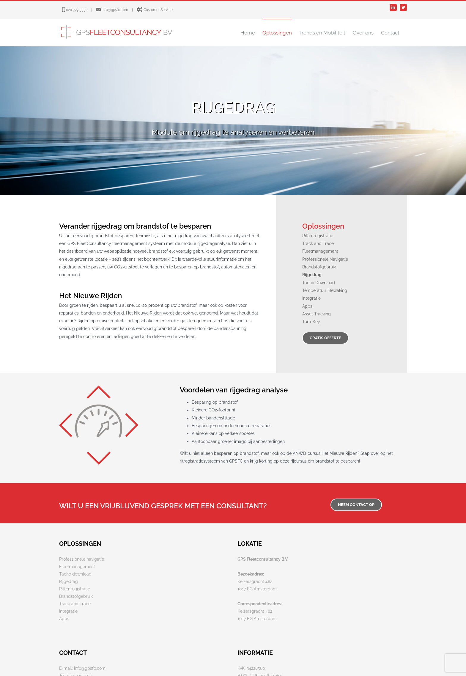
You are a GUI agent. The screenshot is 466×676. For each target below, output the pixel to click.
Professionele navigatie (81, 559)
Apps (307, 306)
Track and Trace (318, 243)
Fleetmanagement (320, 251)
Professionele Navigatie (325, 259)
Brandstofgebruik (319, 267)
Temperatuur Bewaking (324, 290)
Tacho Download (318, 282)
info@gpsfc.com (115, 10)
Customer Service (158, 10)
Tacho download (75, 574)
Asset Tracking (316, 314)
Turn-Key (311, 321)
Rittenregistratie (317, 235)
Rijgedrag (68, 581)
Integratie (311, 298)
